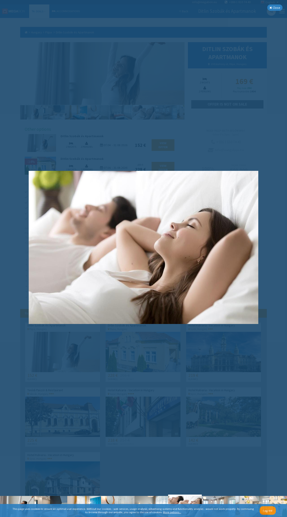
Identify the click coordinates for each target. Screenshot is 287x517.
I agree (267, 510)
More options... (172, 512)
